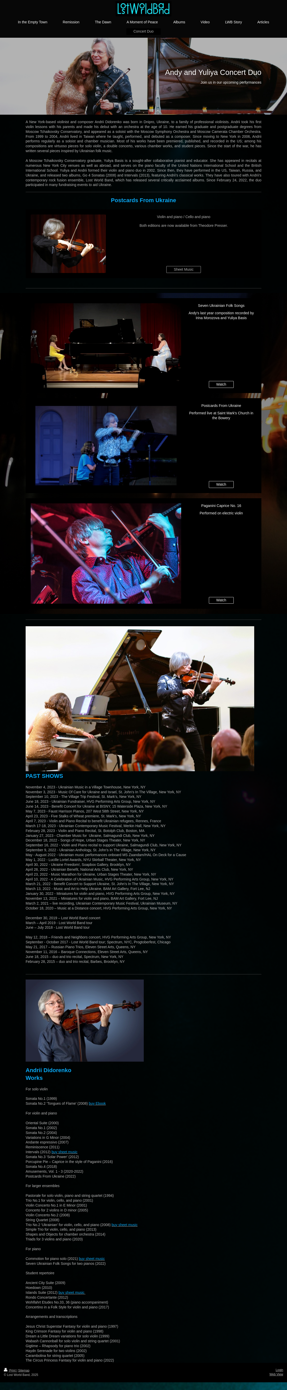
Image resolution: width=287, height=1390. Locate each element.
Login (279, 1370)
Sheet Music (183, 269)
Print (10, 1370)
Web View (276, 1374)
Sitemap (23, 1370)
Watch (221, 384)
